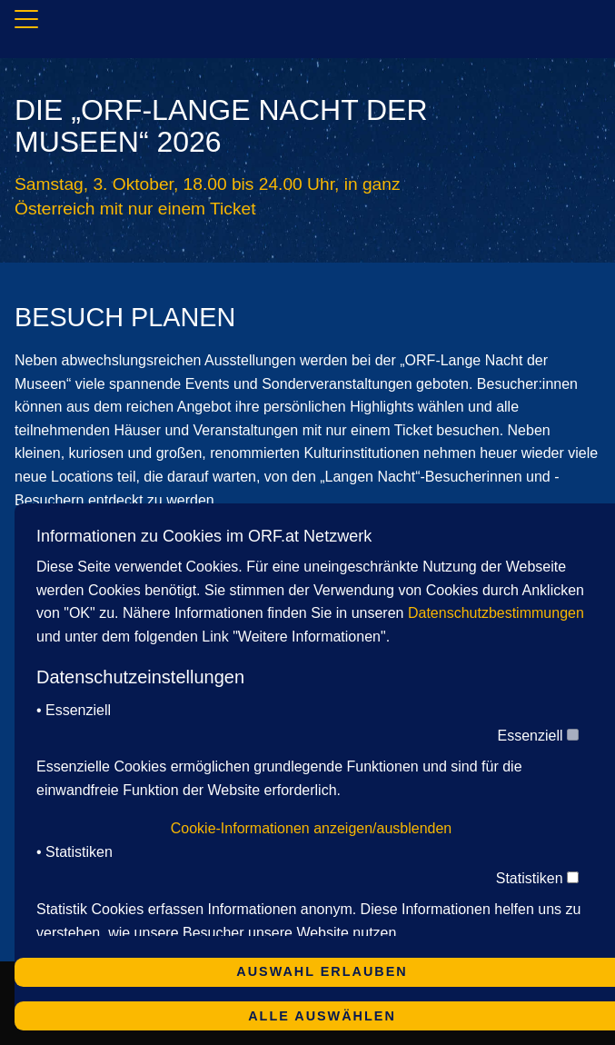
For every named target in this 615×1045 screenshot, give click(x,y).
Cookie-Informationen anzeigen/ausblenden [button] (311, 828)
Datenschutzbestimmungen (496, 613)
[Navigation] (26, 22)
